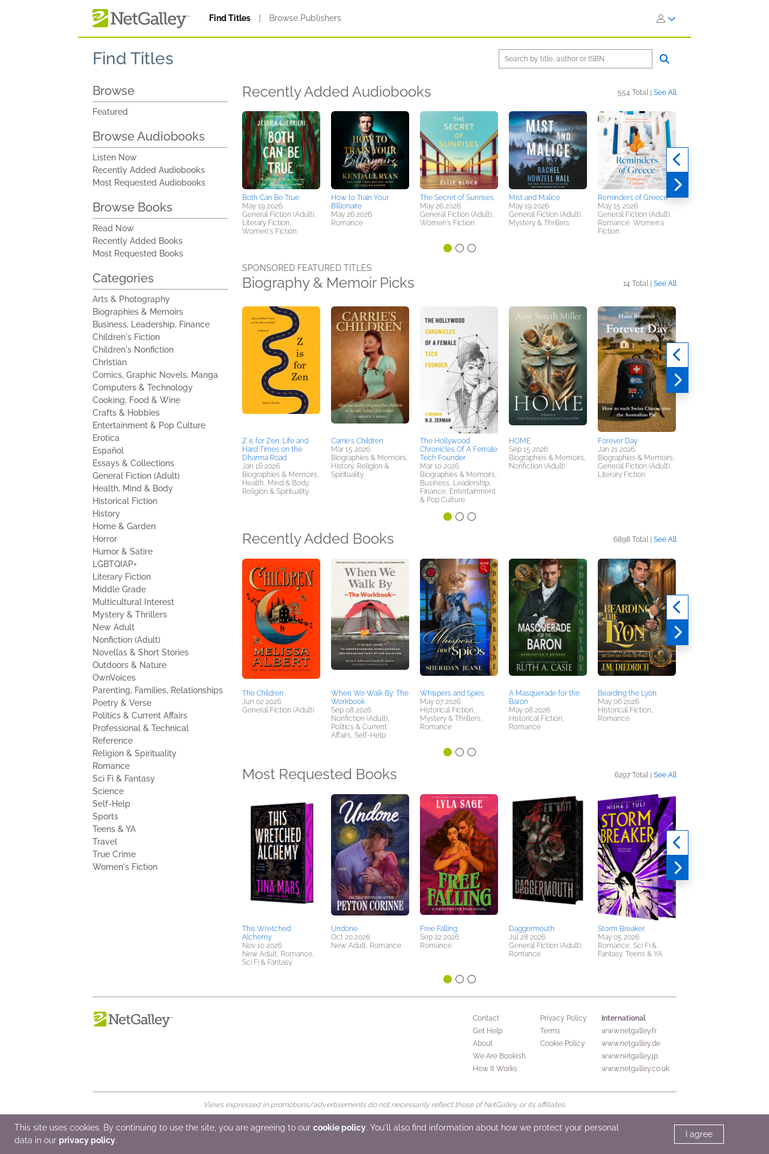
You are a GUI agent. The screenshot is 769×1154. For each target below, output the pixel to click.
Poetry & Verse (122, 703)
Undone (344, 929)
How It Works (495, 1068)
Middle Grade (119, 589)
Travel (105, 841)
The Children (263, 693)
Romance (111, 766)
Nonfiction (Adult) (126, 640)
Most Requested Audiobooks (149, 182)
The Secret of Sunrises (457, 197)
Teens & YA (114, 829)
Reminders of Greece (633, 197)
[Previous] (677, 159)
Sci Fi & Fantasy (124, 778)
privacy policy (87, 1140)
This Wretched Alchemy (266, 933)
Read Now (113, 228)
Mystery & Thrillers (130, 614)
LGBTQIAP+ (115, 564)
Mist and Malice (534, 197)
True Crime (114, 854)
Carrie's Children (357, 441)
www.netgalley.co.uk (635, 1068)
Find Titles (230, 18)
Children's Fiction (126, 337)
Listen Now (115, 157)
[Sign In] (666, 18)
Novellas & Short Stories (141, 652)
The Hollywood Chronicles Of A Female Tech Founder (458, 449)
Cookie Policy (562, 1043)
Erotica (106, 438)
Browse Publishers (305, 18)
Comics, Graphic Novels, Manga (155, 375)
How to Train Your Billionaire (360, 201)
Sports (105, 816)
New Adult (114, 627)
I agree (699, 1134)
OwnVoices (114, 677)
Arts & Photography (131, 299)
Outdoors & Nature (129, 665)
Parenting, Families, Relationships (158, 690)
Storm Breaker (621, 929)
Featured (110, 112)
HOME (519, 441)
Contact (486, 1018)
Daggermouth (532, 929)
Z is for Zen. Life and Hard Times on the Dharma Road (275, 449)
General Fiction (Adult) (136, 476)
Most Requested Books (138, 253)
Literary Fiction (122, 577)
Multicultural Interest (133, 602)
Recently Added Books (138, 241)
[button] (281, 150)
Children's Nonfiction (133, 349)
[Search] (575, 58)
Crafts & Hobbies (126, 413)
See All (665, 92)
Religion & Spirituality (135, 753)
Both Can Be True (270, 197)
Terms (550, 1031)
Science (108, 791)
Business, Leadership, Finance (151, 324)
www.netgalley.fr (629, 1031)
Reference (113, 741)
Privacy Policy (563, 1018)
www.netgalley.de (630, 1043)
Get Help (487, 1031)
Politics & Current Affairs (140, 715)
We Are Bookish (499, 1056)
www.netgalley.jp (629, 1056)
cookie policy (339, 1127)
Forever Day (617, 441)
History (106, 513)
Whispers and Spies (452, 693)
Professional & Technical (141, 728)
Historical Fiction (125, 501)
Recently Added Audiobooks (149, 170)
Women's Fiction (125, 867)
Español (108, 450)
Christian (110, 362)
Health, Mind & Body (133, 488)
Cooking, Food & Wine (136, 400)
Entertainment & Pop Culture (149, 425)
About (483, 1043)
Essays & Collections (133, 463)
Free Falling (438, 929)
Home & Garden (124, 526)
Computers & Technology (143, 387)
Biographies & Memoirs (138, 312)
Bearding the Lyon (627, 693)
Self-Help (111, 804)
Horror (105, 539)
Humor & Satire (123, 551)
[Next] (677, 185)
